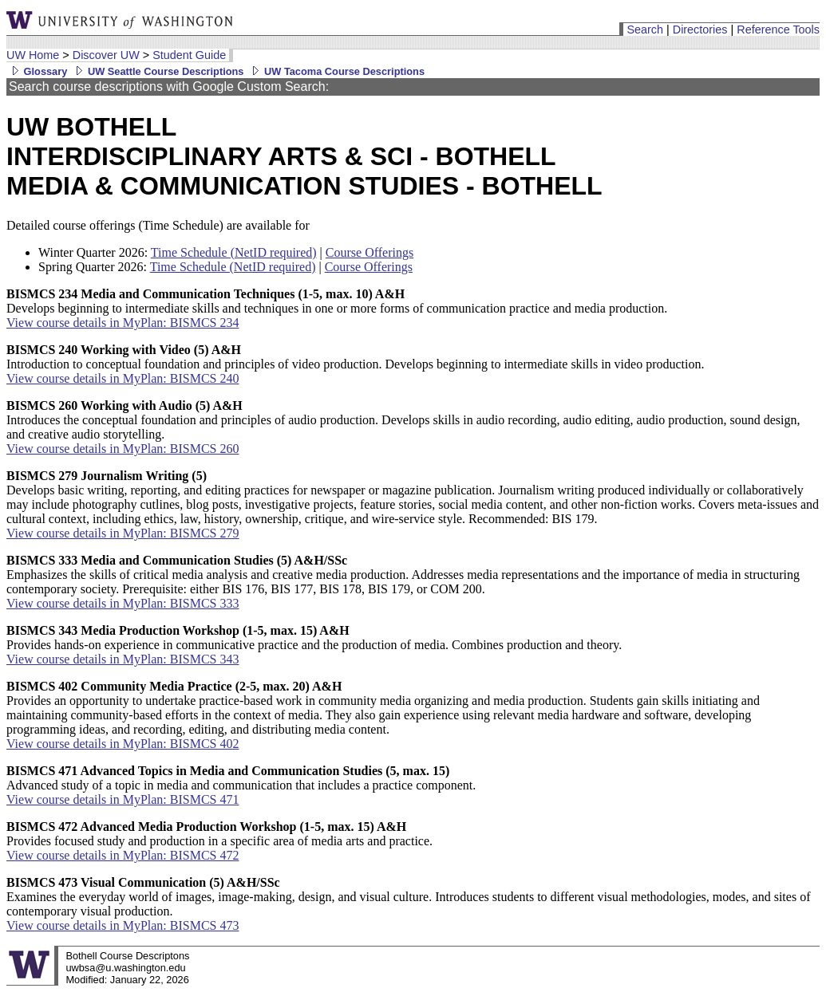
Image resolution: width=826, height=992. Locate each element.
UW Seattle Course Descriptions (156, 71)
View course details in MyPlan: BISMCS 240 (122, 378)
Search (644, 29)
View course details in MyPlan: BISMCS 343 (122, 659)
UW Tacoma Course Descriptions (336, 71)
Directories (700, 29)
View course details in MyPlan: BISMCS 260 (122, 448)
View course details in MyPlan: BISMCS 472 (122, 855)
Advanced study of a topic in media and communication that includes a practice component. (241, 778)
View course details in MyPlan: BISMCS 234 (122, 322)
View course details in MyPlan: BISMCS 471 (122, 799)
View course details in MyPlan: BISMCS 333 (122, 603)
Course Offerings (369, 252)
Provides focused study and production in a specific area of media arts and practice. (219, 834)
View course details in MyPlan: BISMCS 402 (122, 743)
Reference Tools (778, 29)
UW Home (32, 55)
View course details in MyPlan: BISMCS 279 (122, 533)
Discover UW (106, 55)
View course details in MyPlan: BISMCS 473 (122, 925)
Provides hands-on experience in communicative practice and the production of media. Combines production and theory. (314, 637)
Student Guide (189, 55)
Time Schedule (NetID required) (234, 252)
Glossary (36, 71)
